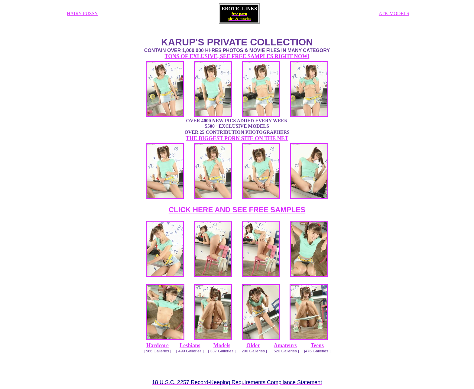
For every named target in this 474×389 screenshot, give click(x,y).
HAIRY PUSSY (82, 13)
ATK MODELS (394, 13)
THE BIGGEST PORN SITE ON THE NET (237, 138)
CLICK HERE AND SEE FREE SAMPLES (237, 210)
